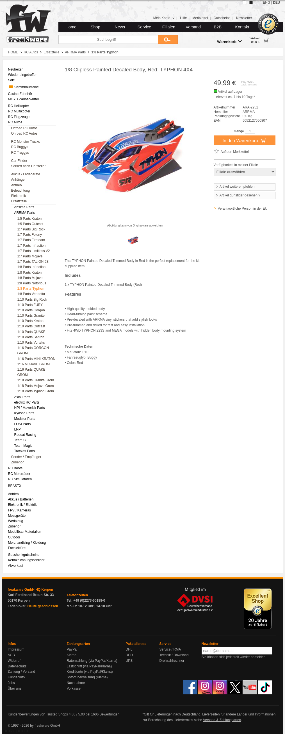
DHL (129, 649)
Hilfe (183, 18)
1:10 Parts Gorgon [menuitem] (31, 310)
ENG (266, 2)
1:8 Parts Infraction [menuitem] (31, 267)
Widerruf (14, 661)
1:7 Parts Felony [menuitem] (29, 235)
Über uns (15, 688)
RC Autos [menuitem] (15, 122)
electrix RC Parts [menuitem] (27, 402)
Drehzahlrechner (171, 661)
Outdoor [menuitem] (14, 537)
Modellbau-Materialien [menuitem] (24, 532)
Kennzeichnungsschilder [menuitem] (26, 560)
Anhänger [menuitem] (18, 180)
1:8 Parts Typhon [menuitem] (30, 289)
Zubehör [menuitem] (17, 462)
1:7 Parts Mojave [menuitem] (30, 256)
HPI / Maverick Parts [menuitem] (29, 408)
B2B (218, 27)
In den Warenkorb (244, 140)
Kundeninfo (16, 677)
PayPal (72, 649)
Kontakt (242, 27)
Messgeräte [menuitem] (17, 516)
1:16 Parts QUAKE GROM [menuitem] (31, 372)
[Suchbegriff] (108, 39)
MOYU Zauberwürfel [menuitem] (23, 99)
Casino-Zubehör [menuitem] (20, 94)
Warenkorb (229, 41)
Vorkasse (74, 688)
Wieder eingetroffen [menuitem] (23, 75)
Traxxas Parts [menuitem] (24, 451)
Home (70, 27)
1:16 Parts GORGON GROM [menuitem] (33, 350)
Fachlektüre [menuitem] (17, 548)
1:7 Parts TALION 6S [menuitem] (33, 262)
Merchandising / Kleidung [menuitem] (27, 543)
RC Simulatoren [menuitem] (20, 479)
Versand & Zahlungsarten (222, 720)
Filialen (168, 27)
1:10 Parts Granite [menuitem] (31, 316)
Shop (95, 27)
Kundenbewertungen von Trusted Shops (38, 714)
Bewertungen (109, 714)
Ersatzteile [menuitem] (19, 201)
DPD (129, 655)
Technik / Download (174, 655)
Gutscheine (222, 18)
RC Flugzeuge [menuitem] (19, 117)
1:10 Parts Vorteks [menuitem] (31, 343)
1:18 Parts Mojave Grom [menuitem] (35, 386)
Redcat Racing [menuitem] (25, 435)
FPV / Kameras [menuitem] (19, 510)
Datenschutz (17, 666)
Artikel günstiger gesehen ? (237, 195)
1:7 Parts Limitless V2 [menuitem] (33, 251)
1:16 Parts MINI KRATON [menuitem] (36, 359)
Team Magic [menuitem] (23, 446)
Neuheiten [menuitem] (16, 69)
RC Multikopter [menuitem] (19, 111)
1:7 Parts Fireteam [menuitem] (31, 240)
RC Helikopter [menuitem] (18, 106)
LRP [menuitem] (17, 429)
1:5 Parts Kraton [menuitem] (29, 219)
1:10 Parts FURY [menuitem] (30, 305)
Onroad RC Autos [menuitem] (24, 133)
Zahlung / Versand (21, 672)
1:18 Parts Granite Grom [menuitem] (35, 380)
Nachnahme (76, 683)
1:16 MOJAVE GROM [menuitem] (33, 364)
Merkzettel (200, 18)
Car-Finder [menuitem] (19, 161)
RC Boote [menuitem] (15, 468)
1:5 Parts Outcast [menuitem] (30, 224)
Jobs (11, 683)
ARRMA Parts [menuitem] (24, 213)
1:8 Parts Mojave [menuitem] (30, 278)
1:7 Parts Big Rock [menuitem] (31, 229)
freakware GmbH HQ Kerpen (30, 590)
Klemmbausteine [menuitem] (23, 87)
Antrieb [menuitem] (16, 185)
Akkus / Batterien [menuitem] (21, 499)
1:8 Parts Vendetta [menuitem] (31, 294)
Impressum (16, 649)
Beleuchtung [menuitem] (20, 190)
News (120, 27)
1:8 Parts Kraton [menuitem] (29, 273)
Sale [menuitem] (11, 80)
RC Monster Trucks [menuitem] (25, 142)
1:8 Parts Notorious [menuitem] (31, 283)
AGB (11, 655)
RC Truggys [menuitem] (20, 153)
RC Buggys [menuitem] (19, 147)
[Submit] (168, 39)
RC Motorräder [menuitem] (19, 474)
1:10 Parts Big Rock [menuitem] (32, 300)
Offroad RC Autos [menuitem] (24, 128)
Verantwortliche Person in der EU (243, 208)
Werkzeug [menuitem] (15, 521)
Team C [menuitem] (20, 440)
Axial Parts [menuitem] (22, 397)
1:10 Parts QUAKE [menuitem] (31, 332)
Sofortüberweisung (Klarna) (87, 677)
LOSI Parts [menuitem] (22, 424)
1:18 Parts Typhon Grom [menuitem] (35, 391)
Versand (193, 27)
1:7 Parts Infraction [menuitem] (31, 246)
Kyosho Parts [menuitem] (24, 413)
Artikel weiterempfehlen (235, 187)
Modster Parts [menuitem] (24, 419)
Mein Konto (164, 18)
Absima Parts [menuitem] (24, 207)
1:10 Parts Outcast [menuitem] (31, 326)
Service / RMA (170, 649)
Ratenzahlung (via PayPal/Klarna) (92, 661)
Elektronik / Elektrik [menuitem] (22, 505)
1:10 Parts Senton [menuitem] (30, 337)
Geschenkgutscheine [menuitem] (24, 555)
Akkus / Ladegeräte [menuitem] (25, 174)
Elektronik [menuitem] (18, 196)
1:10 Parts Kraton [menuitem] (30, 321)
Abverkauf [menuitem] (15, 566)
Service (144, 27)
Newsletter (244, 18)
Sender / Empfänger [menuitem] (26, 457)
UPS (129, 661)
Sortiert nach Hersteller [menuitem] (28, 166)
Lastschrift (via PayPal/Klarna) (89, 666)
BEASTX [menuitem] (14, 486)
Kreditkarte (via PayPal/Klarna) (90, 672)
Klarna (72, 655)
